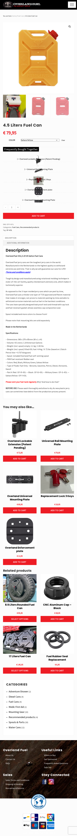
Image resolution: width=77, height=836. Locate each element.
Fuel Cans (21, 16)
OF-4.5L (9, 230)
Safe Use (47, 767)
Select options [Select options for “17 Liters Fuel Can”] (19, 670)
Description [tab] (10, 238)
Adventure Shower (18, 691)
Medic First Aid (16, 706)
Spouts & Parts (16, 722)
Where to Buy (50, 755)
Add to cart (38, 216)
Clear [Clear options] (63, 140)
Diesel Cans (15, 696)
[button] (72, 5)
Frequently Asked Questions (56, 763)
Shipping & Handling (14, 784)
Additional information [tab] (18, 243)
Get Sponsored (50, 759)
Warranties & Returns (15, 788)
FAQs (8, 763)
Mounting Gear (16, 711)
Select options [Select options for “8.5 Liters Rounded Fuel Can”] (19, 619)
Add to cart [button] (19, 458)
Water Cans (15, 727)
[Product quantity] (11, 207)
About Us (9, 755)
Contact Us (10, 759)
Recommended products (29, 227)
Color (12, 140)
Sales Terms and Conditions (17, 780)
